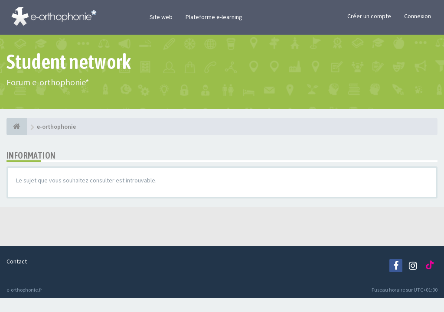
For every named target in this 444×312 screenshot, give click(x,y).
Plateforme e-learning (214, 17)
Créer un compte (369, 16)
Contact (17, 261)
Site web (161, 17)
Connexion (417, 16)
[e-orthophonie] (17, 126)
